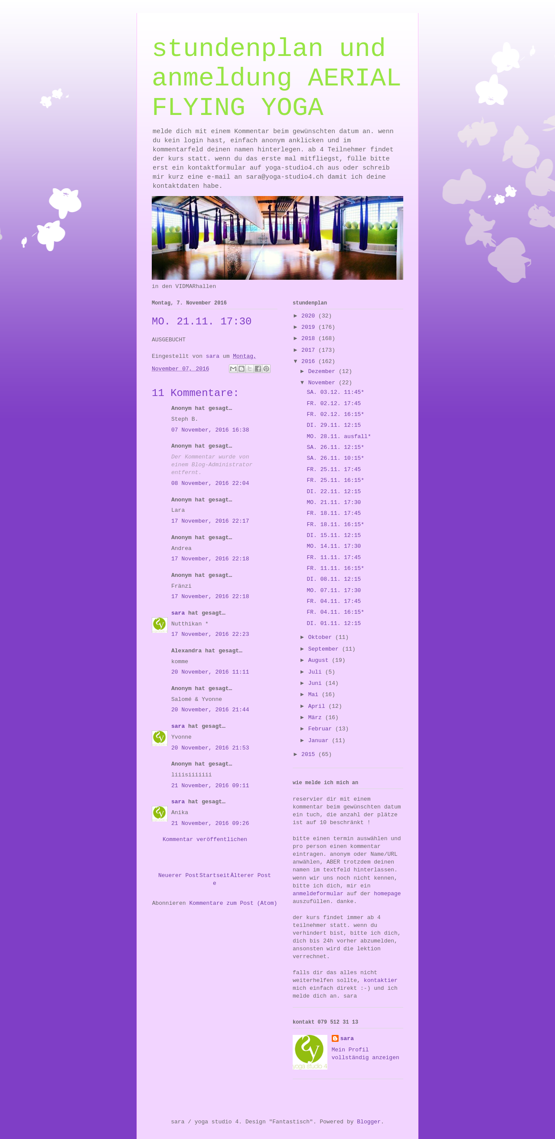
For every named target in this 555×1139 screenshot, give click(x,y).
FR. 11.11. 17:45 (334, 557)
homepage (387, 893)
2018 (309, 338)
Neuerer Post (178, 875)
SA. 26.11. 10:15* (335, 458)
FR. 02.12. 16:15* (335, 414)
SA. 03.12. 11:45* (335, 392)
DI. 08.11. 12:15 (334, 579)
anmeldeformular (318, 893)
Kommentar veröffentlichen (205, 839)
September (325, 649)
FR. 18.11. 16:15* (335, 524)
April (318, 706)
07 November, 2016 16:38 (210, 430)
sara (178, 613)
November (323, 383)
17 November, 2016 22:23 (210, 634)
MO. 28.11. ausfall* (339, 436)
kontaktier (381, 980)
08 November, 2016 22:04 (210, 483)
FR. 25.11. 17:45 (334, 469)
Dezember (323, 371)
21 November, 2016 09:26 (210, 823)
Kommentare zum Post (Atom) (233, 903)
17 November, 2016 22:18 (210, 559)
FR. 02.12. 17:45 (334, 403)
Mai (315, 694)
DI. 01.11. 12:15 (334, 623)
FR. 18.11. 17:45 (334, 513)
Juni (316, 683)
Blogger (369, 1122)
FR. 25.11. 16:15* (335, 480)
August (320, 660)
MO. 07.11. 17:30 (334, 590)
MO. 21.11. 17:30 (334, 502)
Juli (316, 672)
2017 (309, 350)
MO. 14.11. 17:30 (334, 546)
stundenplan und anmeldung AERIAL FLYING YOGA (277, 78)
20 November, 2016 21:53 (210, 748)
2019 (309, 327)
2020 (309, 316)
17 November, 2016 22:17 (210, 521)
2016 (309, 361)
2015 (309, 754)
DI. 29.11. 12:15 (334, 425)
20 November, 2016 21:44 (210, 710)
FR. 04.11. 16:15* (335, 612)
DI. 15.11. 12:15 (334, 535)
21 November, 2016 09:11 (210, 785)
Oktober (321, 637)
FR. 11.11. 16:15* (335, 568)
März (316, 717)
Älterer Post (250, 875)
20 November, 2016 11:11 (210, 672)
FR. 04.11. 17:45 (334, 601)
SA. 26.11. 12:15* (335, 447)
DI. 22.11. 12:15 (334, 491)
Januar (320, 740)
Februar (321, 729)
